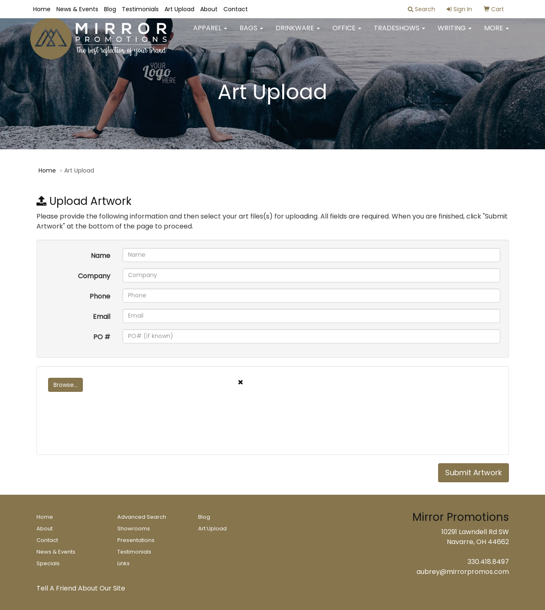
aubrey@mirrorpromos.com (463, 571)
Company (94, 276)
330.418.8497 (488, 561)
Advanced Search (141, 517)
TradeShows (399, 33)
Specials (48, 563)
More (496, 33)
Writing (455, 33)
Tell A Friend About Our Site (80, 588)
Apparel (210, 33)
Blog (110, 9)
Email (101, 316)
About (209, 9)
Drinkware (298, 33)
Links (123, 563)
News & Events (77, 9)
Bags (251, 33)
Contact (235, 9)
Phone (100, 296)
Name (100, 255)
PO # (101, 337)
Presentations (136, 540)
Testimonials (140, 9)
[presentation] (108, 430)
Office (346, 33)
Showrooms (133, 528)
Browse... (65, 385)
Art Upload (179, 9)
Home (42, 9)
